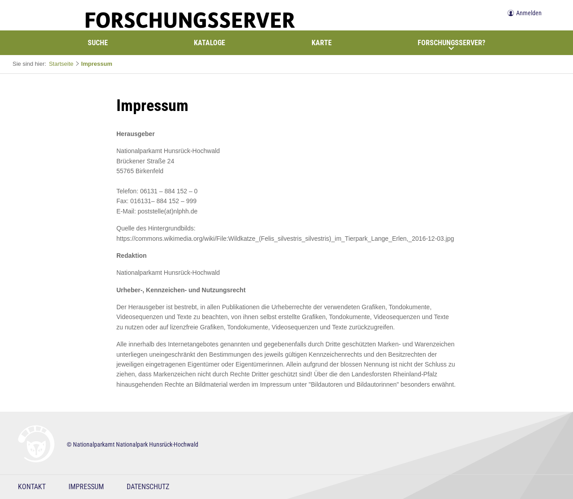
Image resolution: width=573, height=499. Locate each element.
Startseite (61, 63)
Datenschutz (148, 486)
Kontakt (32, 486)
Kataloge (209, 42)
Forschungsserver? (451, 44)
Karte (322, 42)
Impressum (96, 63)
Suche (98, 42)
